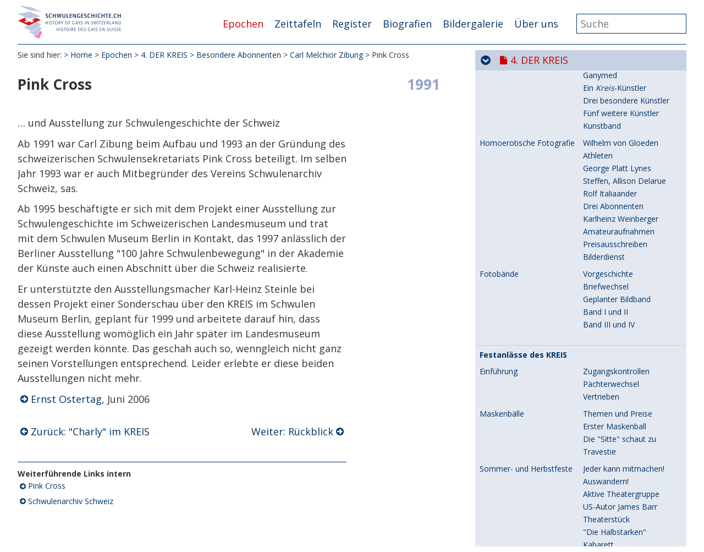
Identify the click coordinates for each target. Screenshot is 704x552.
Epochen (243, 23)
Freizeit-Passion (611, 499)
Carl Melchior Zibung (326, 55)
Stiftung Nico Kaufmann (625, 334)
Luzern (595, 190)
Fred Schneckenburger (519, 352)
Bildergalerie (473, 23)
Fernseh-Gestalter (615, 432)
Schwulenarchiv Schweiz (70, 501)
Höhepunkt (602, 271)
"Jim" (592, 512)
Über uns (536, 23)
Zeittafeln (297, 23)
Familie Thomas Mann (623, 135)
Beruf (593, 364)
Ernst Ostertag (66, 399)
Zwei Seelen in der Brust (626, 376)
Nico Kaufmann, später (521, 271)
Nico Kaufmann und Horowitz (515, 169)
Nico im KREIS (608, 283)
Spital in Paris (606, 216)
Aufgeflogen (604, 228)
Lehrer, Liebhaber (614, 165)
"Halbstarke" (605, 537)
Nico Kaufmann (507, 98)
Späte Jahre (603, 309)
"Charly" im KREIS (614, 444)
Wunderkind (604, 110)
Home (81, 55)
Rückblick (599, 469)
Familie (595, 97)
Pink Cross (46, 485)
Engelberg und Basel (619, 148)
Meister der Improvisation (629, 296)
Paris (592, 203)
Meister (596, 525)
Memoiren (601, 123)
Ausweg (597, 241)
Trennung (600, 254)
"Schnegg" (601, 389)
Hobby (594, 351)
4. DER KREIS (164, 55)
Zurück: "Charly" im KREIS (90, 431)
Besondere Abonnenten (238, 55)
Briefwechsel (606, 178)
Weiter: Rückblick (292, 431)
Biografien (407, 23)
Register (352, 23)
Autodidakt (602, 419)
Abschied (599, 321)
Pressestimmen (611, 402)
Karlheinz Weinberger (517, 500)
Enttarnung (602, 80)
